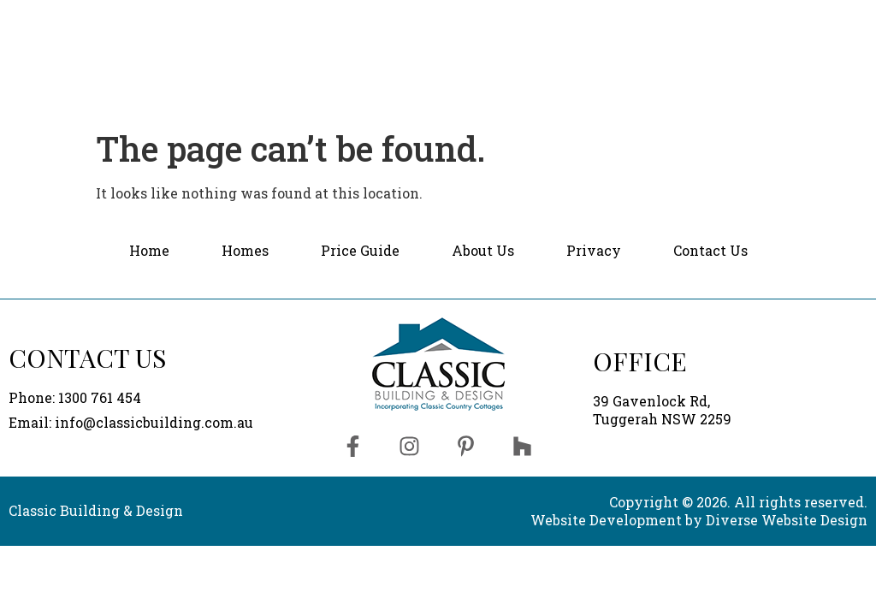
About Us (650, 22)
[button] (427, 22)
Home (338, 22)
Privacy (593, 250)
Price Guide (534, 22)
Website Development (606, 520)
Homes (427, 22)
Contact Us (796, 21)
